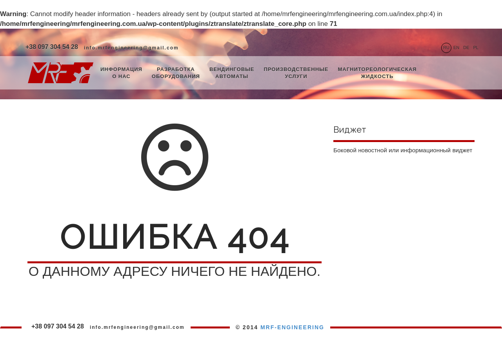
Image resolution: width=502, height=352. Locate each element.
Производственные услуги (296, 73)
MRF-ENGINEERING (292, 327)
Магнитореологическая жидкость (377, 73)
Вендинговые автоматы (232, 73)
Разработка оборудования (176, 73)
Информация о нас (121, 73)
